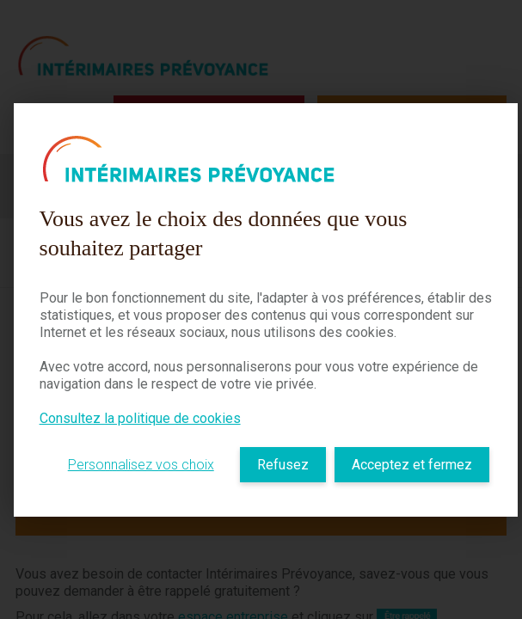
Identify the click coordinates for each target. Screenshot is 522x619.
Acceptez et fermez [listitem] (412, 465)
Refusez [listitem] (283, 465)
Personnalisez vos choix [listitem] (141, 465)
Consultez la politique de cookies (140, 418)
